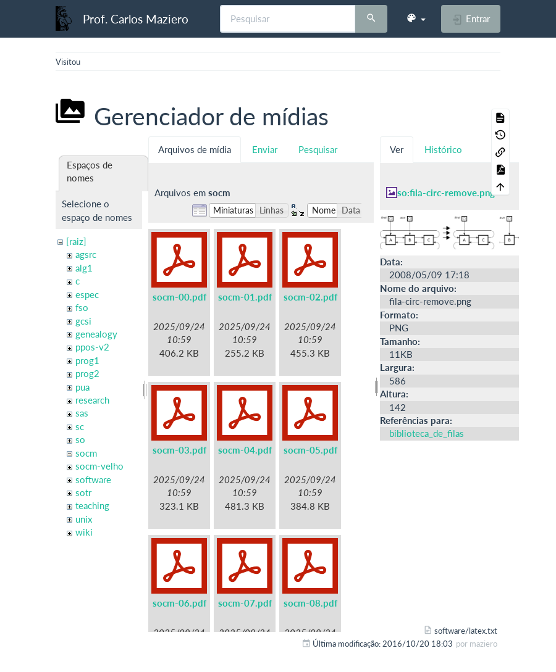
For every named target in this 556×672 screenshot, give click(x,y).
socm (86, 452)
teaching (92, 505)
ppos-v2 (92, 346)
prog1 (87, 360)
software (93, 479)
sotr (83, 492)
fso (81, 307)
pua (82, 386)
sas (81, 412)
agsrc (85, 254)
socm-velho (99, 465)
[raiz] (76, 241)
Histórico (443, 149)
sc (79, 426)
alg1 (84, 267)
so (80, 439)
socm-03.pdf (179, 449)
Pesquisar (317, 149)
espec (87, 294)
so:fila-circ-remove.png (446, 192)
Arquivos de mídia (194, 149)
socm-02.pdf (310, 296)
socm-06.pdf (179, 602)
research (92, 399)
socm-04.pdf (245, 449)
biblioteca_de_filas (426, 433)
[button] (416, 18)
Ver (396, 149)
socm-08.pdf (310, 602)
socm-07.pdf (245, 602)
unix (83, 519)
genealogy (96, 333)
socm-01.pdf (245, 296)
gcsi (83, 320)
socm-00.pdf (179, 296)
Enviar (264, 149)
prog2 (87, 373)
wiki (84, 531)
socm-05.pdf (310, 449)
